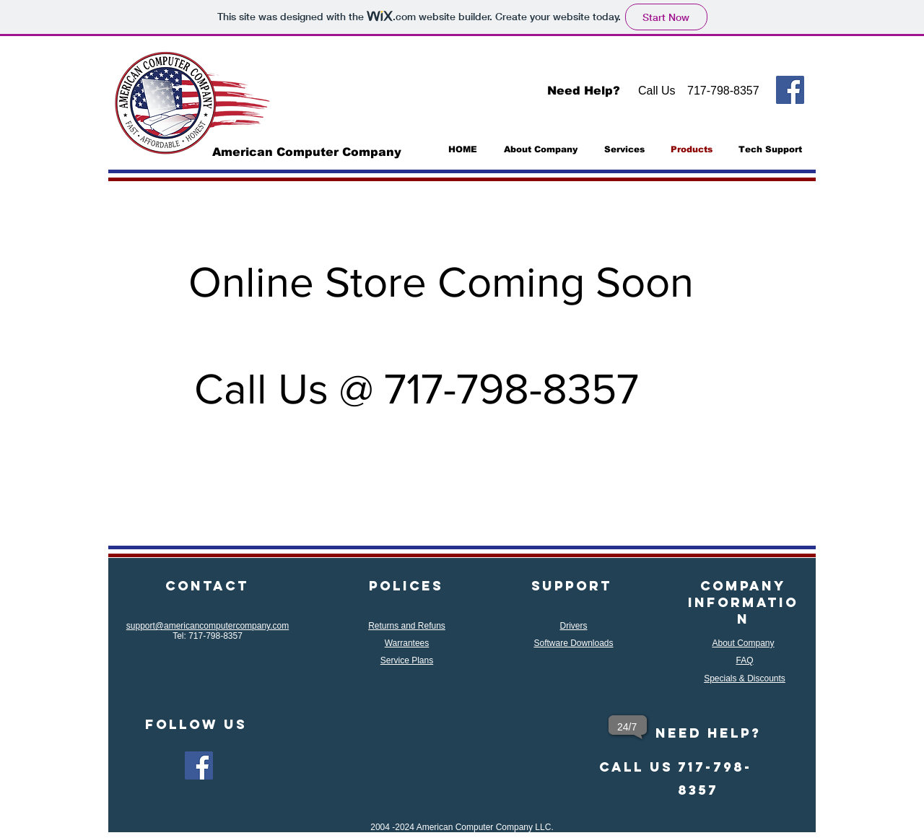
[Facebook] (790, 90)
